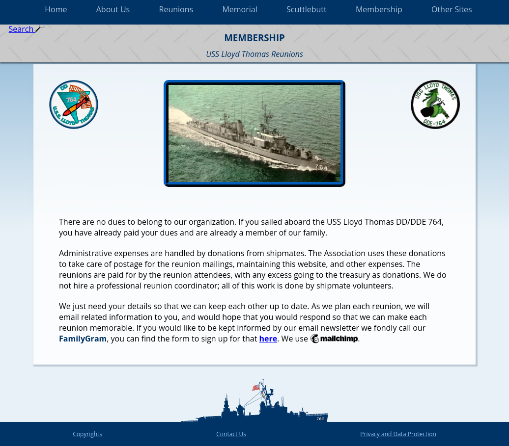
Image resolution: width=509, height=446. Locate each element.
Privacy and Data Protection (398, 434)
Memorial (239, 9)
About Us (113, 9)
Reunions (176, 9)
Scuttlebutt (306, 9)
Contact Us (231, 434)
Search (27, 29)
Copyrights (87, 434)
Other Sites (451, 9)
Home (56, 9)
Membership (379, 9)
